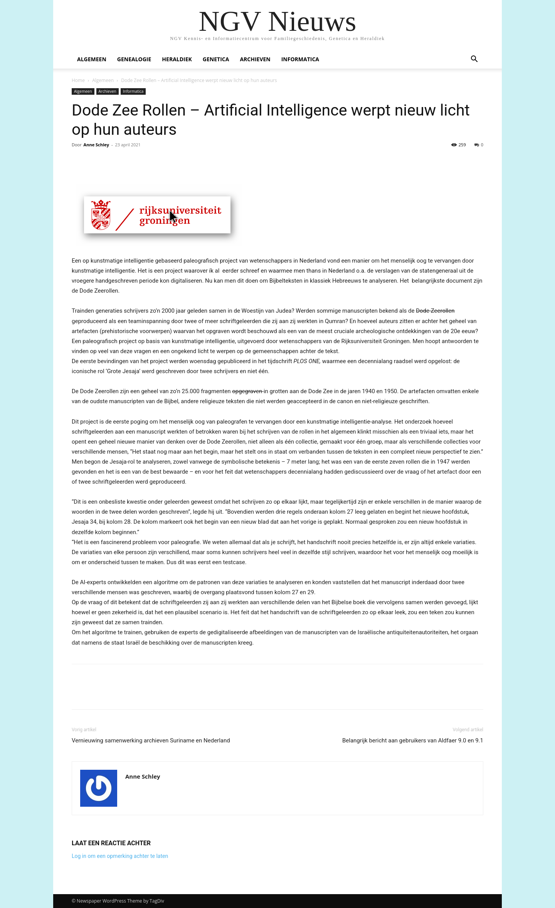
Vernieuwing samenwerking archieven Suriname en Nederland (151, 740)
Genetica (216, 59)
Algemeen (91, 59)
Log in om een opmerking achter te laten (120, 856)
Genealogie (134, 59)
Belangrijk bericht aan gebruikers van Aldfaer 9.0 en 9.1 (412, 740)
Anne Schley (96, 144)
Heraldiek (177, 59)
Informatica (300, 59)
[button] (474, 60)
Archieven (255, 59)
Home (78, 80)
